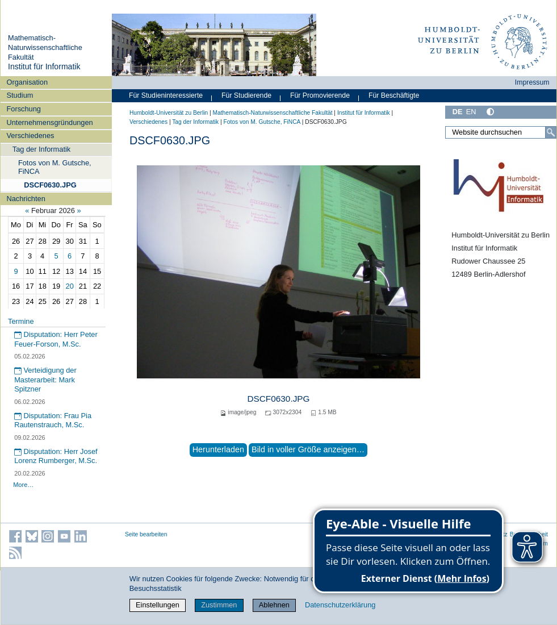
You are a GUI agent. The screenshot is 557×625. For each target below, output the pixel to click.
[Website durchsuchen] (500, 132)
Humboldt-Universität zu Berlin (168, 113)
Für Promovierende (320, 95)
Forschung (23, 109)
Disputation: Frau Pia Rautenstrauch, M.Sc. (52, 420)
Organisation (27, 82)
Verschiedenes (30, 135)
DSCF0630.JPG (50, 185)
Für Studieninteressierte (166, 95)
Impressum (532, 82)
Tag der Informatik (41, 149)
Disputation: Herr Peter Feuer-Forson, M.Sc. (56, 339)
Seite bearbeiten (146, 534)
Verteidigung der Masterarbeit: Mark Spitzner (45, 379)
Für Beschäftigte (393, 95)
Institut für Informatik (44, 66)
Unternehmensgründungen (49, 122)
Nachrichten (25, 198)
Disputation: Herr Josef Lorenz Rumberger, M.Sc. (56, 456)
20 (70, 286)
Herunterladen (218, 449)
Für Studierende (246, 95)
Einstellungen (157, 605)
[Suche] (550, 132)
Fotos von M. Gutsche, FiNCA (54, 167)
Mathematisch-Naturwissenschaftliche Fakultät (45, 47)
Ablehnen (274, 605)
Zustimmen (219, 605)
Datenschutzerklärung (340, 605)
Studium (19, 95)
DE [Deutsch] (458, 111)
